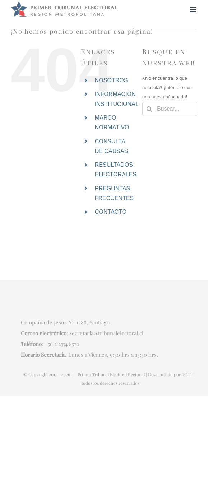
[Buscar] (149, 109)
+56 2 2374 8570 (62, 343)
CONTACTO (110, 212)
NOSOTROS (111, 80)
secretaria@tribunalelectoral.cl (106, 333)
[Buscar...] (169, 109)
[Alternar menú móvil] (193, 9)
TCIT (186, 374)
